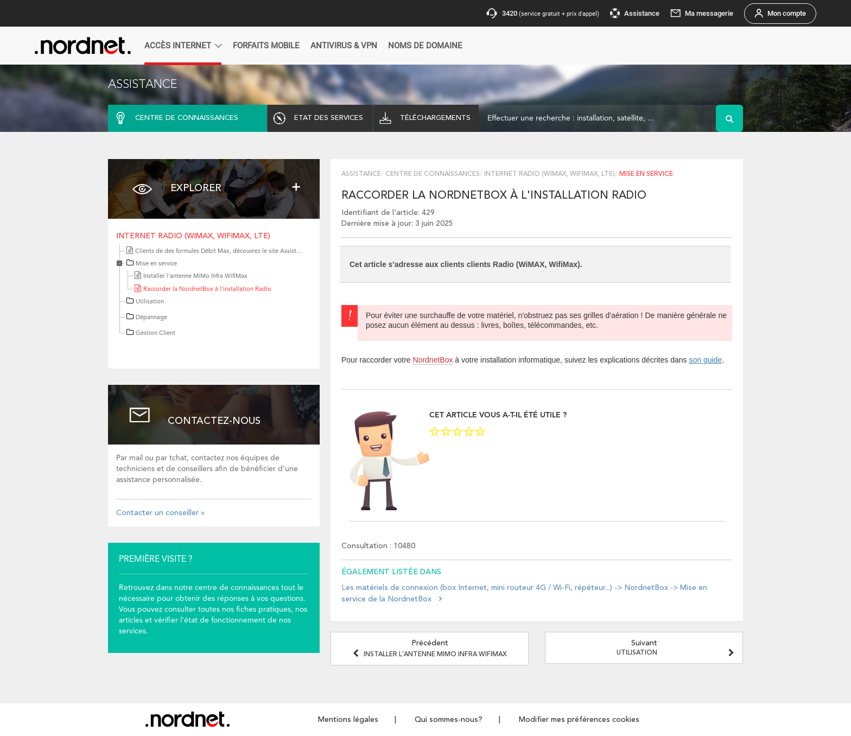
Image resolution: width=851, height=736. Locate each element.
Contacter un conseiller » (160, 513)
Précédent (430, 648)
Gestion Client (155, 334)
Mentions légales (348, 720)
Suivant (677, 648)
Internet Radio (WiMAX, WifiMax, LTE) (193, 236)
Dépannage (151, 318)
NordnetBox (433, 360)
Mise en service (156, 264)
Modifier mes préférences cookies (579, 720)
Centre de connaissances (432, 174)
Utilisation (150, 302)
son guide (705, 360)
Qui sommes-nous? (448, 720)
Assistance (361, 174)
